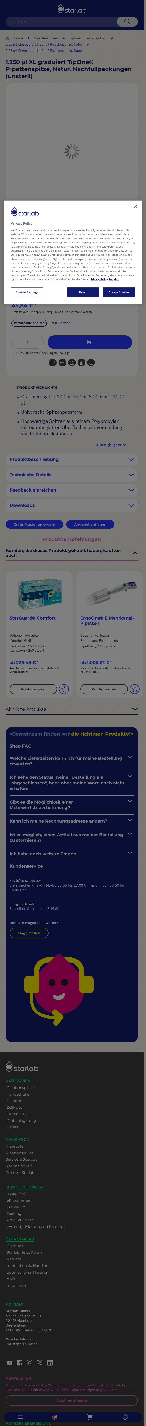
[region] (73, 252)
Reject (83, 292)
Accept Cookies (119, 292)
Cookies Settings (27, 292)
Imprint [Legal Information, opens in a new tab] (114, 279)
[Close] (135, 206)
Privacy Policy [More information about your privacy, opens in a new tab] (99, 279)
